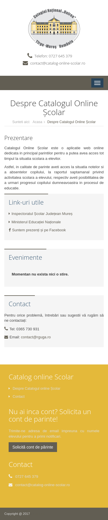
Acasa (37, 122)
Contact (16, 397)
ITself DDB (38, 513)
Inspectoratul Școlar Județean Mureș (41, 214)
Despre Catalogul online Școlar (34, 389)
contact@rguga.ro (36, 337)
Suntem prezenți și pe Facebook (37, 230)
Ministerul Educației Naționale (35, 222)
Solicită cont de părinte (32, 447)
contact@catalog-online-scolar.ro (57, 63)
